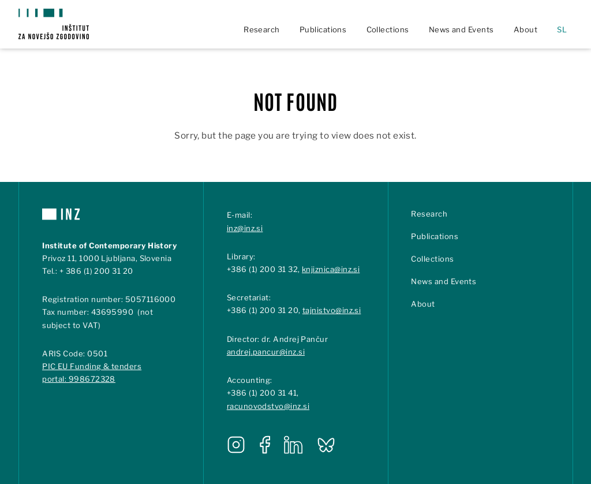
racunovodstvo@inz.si (268, 406)
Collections (387, 29)
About (525, 29)
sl (562, 29)
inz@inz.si (245, 228)
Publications (323, 29)
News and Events (461, 29)
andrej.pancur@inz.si (266, 351)
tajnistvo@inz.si (331, 310)
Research (262, 29)
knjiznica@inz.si (331, 269)
